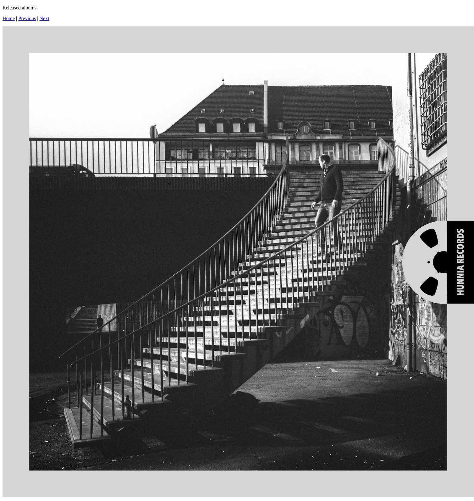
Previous (27, 18)
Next (44, 18)
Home (9, 18)
